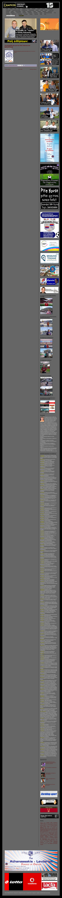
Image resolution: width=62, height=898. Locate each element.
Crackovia (41, 824)
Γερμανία (56, 833)
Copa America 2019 (49, 823)
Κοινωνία (53, 835)
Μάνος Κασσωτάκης (51, 839)
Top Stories (42, 832)
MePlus (42, 827)
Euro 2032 (49, 825)
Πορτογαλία (55, 842)
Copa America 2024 (54, 823)
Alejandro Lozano (43, 822)
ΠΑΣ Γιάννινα (53, 841)
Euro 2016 (54, 824)
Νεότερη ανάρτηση (8, 69)
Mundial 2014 (54, 827)
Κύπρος (51, 836)
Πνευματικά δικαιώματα (48, 842)
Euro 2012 (50, 824)
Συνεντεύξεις (35, 12)
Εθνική (44, 834)
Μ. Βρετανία (43, 839)
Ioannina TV (55, 826)
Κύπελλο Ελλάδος (44, 836)
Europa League (46, 826)
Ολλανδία (47, 841)
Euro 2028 (47, 825)
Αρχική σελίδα (20, 69)
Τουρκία (41, 844)
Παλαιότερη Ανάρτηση (33, 69)
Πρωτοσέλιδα (41, 843)
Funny (51, 826)
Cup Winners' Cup (45, 824)
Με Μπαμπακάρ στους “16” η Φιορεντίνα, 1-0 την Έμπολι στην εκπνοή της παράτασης (51, 763)
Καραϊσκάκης (49, 835)
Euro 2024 (43, 825)
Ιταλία (45, 835)
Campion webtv (49, 822)
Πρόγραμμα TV (46, 843)
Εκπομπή (47, 834)
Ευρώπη (55, 834)
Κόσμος (56, 835)
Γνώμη (41, 834)
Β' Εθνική (24, 11)
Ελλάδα (12, 11)
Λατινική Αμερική (54, 837)
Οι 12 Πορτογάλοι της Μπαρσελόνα (51, 767)
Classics (44, 823)
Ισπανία (11, 8)
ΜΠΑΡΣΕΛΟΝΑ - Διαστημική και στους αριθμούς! (51, 773)
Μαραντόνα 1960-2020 (48, 840)
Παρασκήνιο (42, 842)
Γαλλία (53, 833)
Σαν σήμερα (50, 843)
